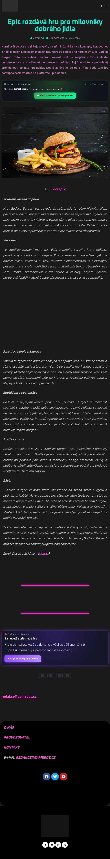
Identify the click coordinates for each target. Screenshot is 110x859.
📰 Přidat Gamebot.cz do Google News (55, 96)
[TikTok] (67, 675)
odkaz (44, 553)
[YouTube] (50, 675)
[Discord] (42, 675)
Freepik (59, 189)
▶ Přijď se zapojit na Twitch (23, 659)
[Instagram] (59, 675)
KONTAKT (12, 747)
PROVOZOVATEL (17, 737)
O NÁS (9, 727)
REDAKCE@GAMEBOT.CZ (35, 757)
